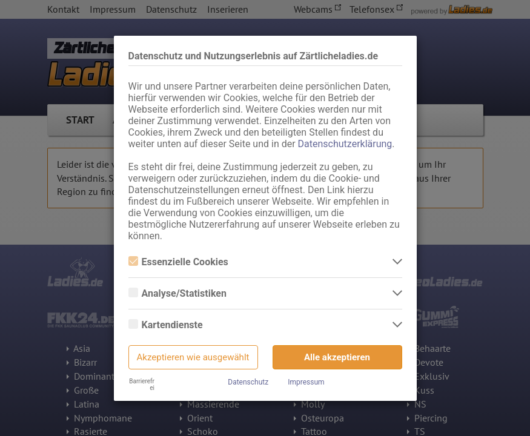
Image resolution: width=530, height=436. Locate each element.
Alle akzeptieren (337, 357)
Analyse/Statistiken (177, 293)
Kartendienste (165, 325)
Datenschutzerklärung (345, 144)
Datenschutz (248, 382)
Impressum (306, 382)
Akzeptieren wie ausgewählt (193, 357)
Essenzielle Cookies (178, 262)
